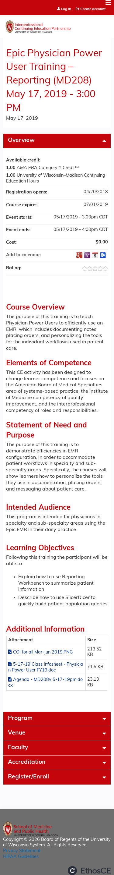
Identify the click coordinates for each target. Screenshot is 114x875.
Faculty (18, 748)
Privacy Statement (21, 851)
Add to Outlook (103, 255)
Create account (92, 9)
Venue (17, 733)
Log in (66, 9)
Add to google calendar (79, 255)
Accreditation (27, 762)
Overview (21, 140)
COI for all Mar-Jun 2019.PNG (43, 652)
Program (20, 718)
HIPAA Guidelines (21, 857)
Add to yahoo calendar (87, 255)
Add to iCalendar (95, 255)
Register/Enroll (28, 777)
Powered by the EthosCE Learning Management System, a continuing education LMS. (89, 870)
